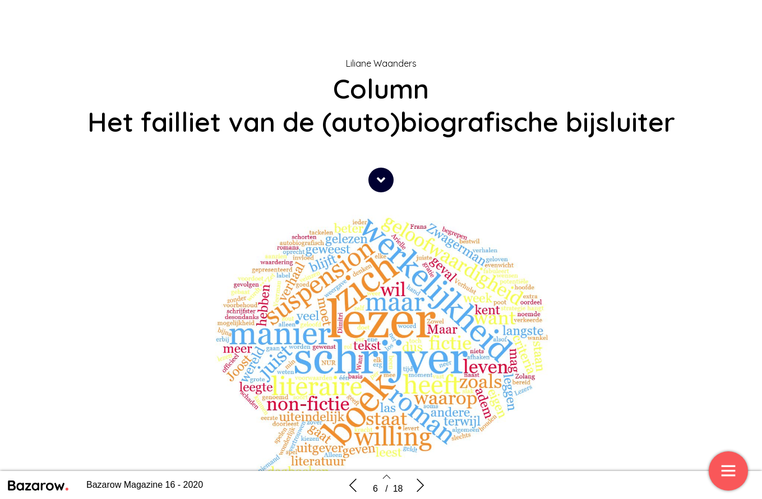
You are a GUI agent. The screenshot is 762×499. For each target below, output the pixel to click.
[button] (381, 180)
